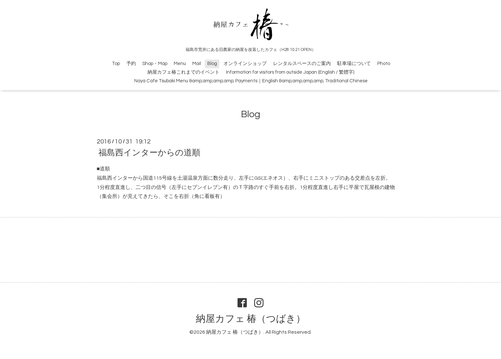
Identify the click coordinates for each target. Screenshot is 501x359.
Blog (212, 63)
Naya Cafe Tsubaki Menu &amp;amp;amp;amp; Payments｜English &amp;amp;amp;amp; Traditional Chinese (251, 80)
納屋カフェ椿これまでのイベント (183, 72)
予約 (131, 63)
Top (116, 63)
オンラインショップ (245, 63)
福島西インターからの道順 (149, 153)
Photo (383, 63)
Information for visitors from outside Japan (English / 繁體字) (290, 72)
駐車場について (354, 63)
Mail (196, 63)
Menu (180, 63)
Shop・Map (154, 63)
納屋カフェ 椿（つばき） (250, 319)
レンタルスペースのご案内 (302, 63)
